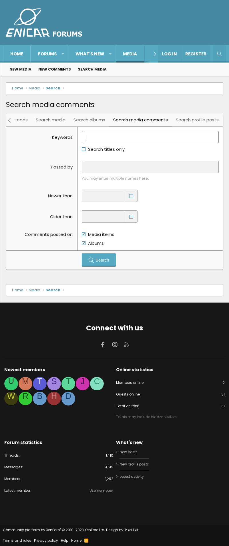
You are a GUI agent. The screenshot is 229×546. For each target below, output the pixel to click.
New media (20, 69)
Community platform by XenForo (54, 529)
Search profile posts (197, 120)
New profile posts (134, 464)
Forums (47, 54)
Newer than (60, 196)
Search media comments (140, 120)
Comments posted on (49, 234)
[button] (63, 54)
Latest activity (132, 476)
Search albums (89, 120)
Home (16, 54)
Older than (61, 217)
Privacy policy (46, 540)
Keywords (62, 137)
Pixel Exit (131, 529)
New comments (54, 69)
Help (64, 540)
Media (130, 54)
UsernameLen (101, 490)
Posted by (62, 167)
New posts (129, 452)
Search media (92, 69)
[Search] (219, 54)
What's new (89, 54)
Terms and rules (17, 540)
